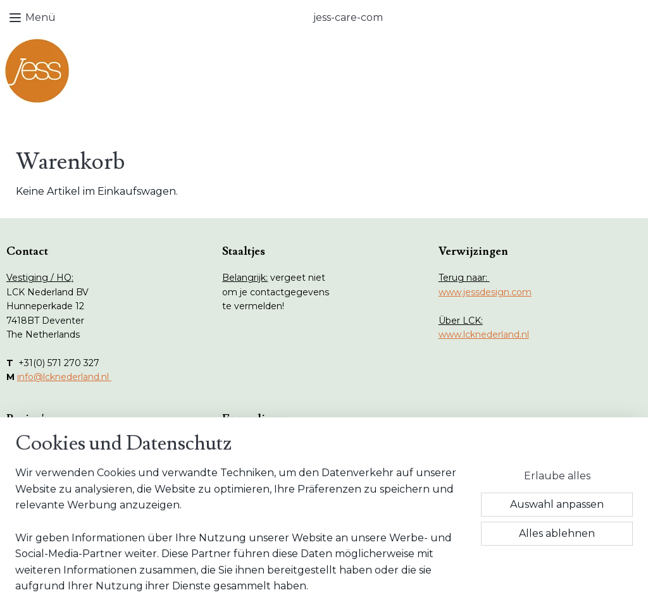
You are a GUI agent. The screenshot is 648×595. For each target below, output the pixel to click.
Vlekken (36, 502)
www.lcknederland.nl (484, 334)
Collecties (40, 473)
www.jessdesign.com (485, 292)
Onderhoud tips (53, 487)
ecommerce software (347, 571)
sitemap (278, 571)
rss (301, 571)
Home (33, 445)
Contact (36, 516)
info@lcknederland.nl (64, 377)
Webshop (40, 459)
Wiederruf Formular (278, 459)
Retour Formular (271, 445)
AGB (245, 473)
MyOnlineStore (454, 571)
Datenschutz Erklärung (286, 487)
